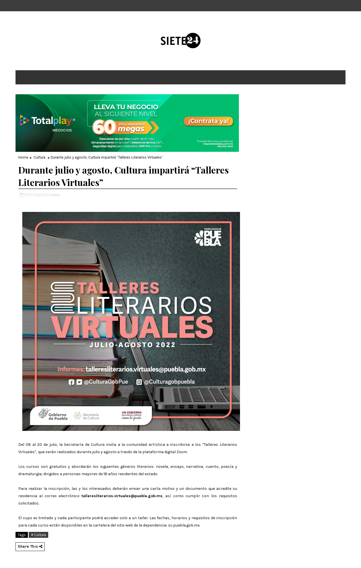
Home (23, 157)
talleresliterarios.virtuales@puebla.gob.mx (122, 496)
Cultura (39, 157)
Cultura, (54, 195)
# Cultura (38, 535)
